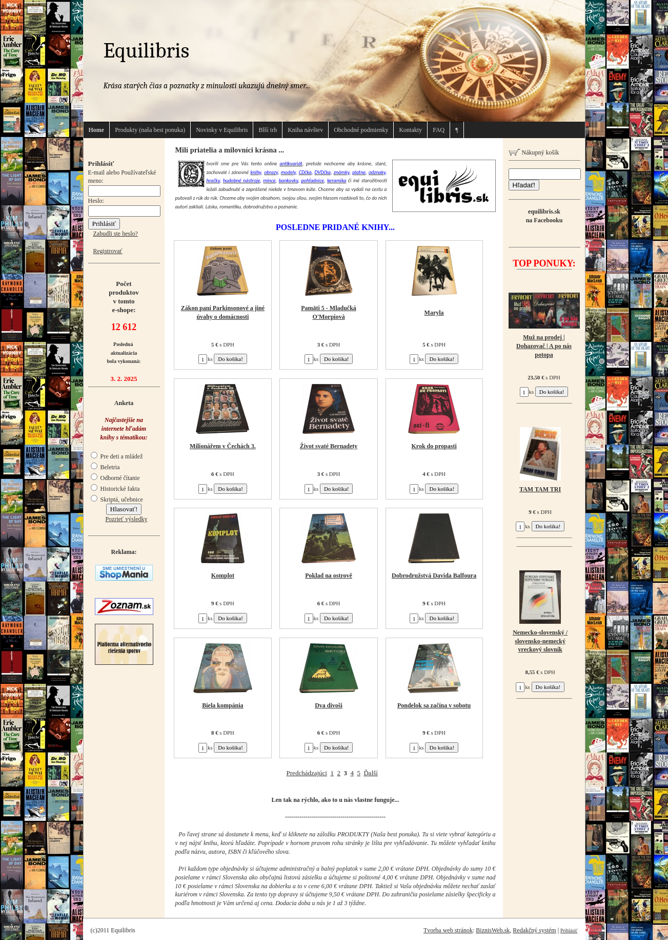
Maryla (434, 312)
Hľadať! (524, 185)
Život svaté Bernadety (329, 446)
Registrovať (108, 251)
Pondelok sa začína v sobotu (434, 705)
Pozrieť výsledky (126, 519)
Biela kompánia (222, 705)
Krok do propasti (433, 446)
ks (205, 359)
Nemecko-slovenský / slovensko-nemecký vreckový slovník (540, 641)
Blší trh (267, 129)
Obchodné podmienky (361, 129)
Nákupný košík (534, 152)
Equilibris (147, 50)
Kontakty (410, 129)
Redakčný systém (534, 930)
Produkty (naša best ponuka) (150, 129)
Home (97, 129)
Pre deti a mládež (117, 456)
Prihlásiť (568, 930)
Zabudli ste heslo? (115, 233)
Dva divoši (328, 705)
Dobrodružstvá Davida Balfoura (434, 575)
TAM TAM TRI (540, 489)
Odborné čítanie (115, 478)
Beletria (105, 467)
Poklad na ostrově (328, 575)
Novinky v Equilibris (222, 129)
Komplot (222, 575)
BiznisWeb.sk (493, 930)
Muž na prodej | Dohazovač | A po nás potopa (544, 346)
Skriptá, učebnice (117, 499)
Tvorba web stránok (448, 930)
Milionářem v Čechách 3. (223, 446)
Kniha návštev (305, 129)
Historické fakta (115, 488)
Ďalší (370, 773)
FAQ (438, 129)
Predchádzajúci (307, 773)
